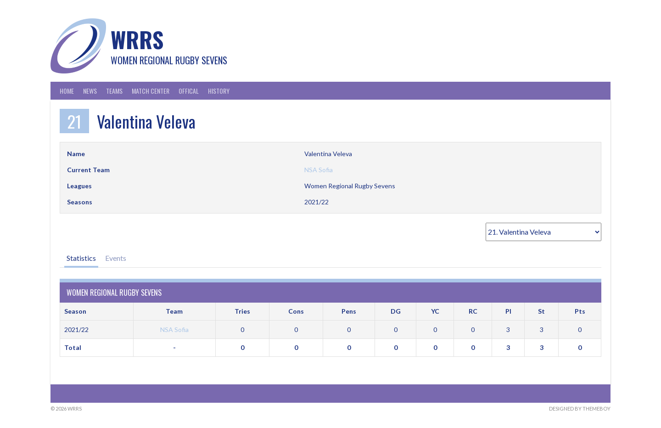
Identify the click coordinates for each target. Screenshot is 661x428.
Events (115, 257)
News (90, 91)
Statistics (81, 257)
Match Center (150, 91)
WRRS (137, 39)
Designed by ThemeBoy (580, 408)
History (219, 91)
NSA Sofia (318, 170)
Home (67, 91)
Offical (189, 91)
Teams (114, 91)
